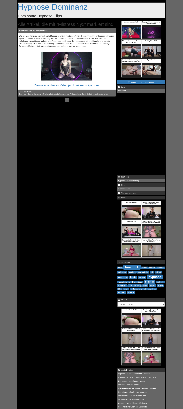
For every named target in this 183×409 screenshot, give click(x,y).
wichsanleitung (136, 289)
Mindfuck (46, 94)
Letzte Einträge (125, 370)
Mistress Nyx (31, 94)
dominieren (105, 94)
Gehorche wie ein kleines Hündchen (132, 403)
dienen (144, 268)
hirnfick (142, 277)
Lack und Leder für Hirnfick (128, 385)
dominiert (160, 268)
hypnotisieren (124, 282)
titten (119, 289)
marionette (160, 282)
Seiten (122, 87)
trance (126, 289)
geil (151, 272)
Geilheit (89, 94)
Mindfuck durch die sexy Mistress (33, 31)
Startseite (122, 91)
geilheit (158, 272)
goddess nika (123, 277)
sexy (145, 286)
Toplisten (123, 198)
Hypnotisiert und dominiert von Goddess (134, 374)
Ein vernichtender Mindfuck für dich (132, 396)
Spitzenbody (54, 94)
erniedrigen (96, 94)
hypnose (155, 276)
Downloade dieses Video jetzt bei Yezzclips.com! (67, 85)
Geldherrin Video (125, 189)
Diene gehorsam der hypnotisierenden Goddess (137, 388)
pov (130, 286)
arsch (120, 268)
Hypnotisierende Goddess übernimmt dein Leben (137, 377)
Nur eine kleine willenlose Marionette (132, 407)
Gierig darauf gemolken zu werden (131, 381)
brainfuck (132, 267)
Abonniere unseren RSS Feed (141, 82)
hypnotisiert (137, 282)
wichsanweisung (150, 289)
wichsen (121, 292)
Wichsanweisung (75, 94)
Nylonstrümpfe (64, 94)
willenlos (130, 292)
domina (152, 268)
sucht (160, 286)
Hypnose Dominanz (53, 6)
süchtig (137, 286)
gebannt (39, 94)
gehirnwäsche (143, 272)
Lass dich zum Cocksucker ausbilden (132, 392)
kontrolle (149, 282)
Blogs (121, 185)
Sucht (84, 94)
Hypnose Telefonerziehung (128, 181)
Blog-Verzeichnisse (127, 193)
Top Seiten (123, 177)
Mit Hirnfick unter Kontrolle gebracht (132, 399)
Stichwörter (124, 262)
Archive (122, 300)
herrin (133, 277)
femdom (132, 272)
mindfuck (122, 286)
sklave (152, 286)
